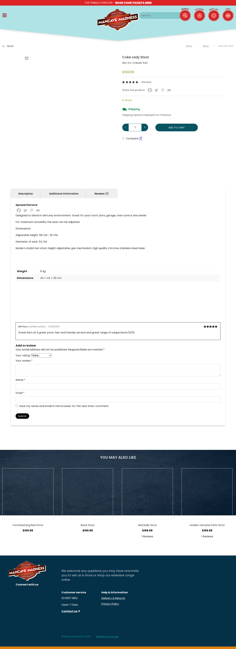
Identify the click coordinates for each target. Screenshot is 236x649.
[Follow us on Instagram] (27, 593)
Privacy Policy (110, 604)
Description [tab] (25, 193)
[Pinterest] (163, 90)
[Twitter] (156, 90)
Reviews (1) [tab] (102, 193)
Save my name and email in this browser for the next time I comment (64, 406)
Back (7, 46)
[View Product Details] (27, 493)
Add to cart (176, 127)
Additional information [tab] (64, 193)
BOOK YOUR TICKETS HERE (133, 3)
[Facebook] (150, 90)
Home (189, 46)
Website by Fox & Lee (107, 636)
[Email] (169, 90)
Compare (130, 138)
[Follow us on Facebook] (27, 603)
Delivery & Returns (113, 598)
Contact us (70, 611)
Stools (206, 46)
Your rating (24, 355)
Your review (24, 361)
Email (20, 393)
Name (20, 380)
